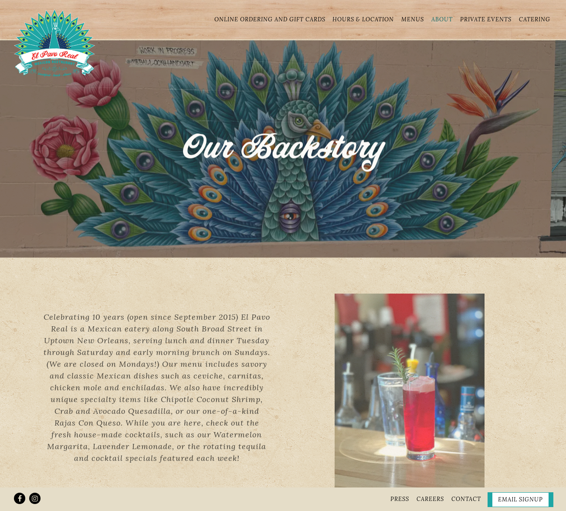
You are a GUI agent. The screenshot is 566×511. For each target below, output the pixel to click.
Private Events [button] (486, 19)
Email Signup (520, 480)
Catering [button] (534, 19)
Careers (430, 479)
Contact (466, 479)
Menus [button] (412, 19)
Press (399, 479)
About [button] (442, 19)
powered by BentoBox (283, 501)
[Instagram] (35, 478)
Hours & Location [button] (363, 19)
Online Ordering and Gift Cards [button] (269, 19)
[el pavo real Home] (54, 42)
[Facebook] (19, 478)
